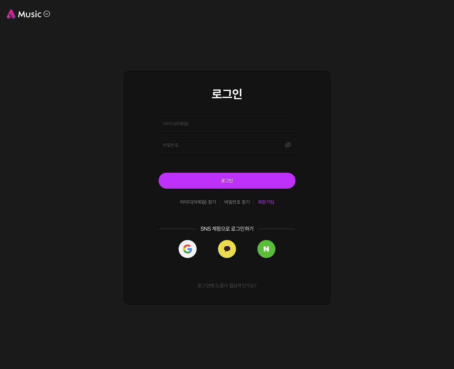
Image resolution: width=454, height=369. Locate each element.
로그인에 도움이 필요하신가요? (227, 286)
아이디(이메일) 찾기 (198, 202)
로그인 (227, 180)
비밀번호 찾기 (237, 202)
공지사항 (386, 14)
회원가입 (266, 202)
